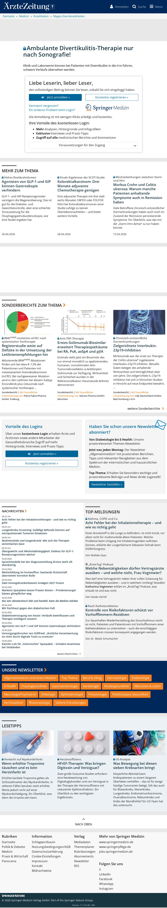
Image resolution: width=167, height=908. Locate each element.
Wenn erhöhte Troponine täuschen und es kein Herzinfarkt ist (23, 768)
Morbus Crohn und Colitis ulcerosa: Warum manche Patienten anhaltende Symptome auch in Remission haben (137, 194)
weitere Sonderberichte (146, 409)
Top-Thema (69, 678)
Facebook (105, 880)
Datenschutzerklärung (47, 852)
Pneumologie (98, 695)
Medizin (7, 852)
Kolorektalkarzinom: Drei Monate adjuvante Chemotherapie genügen (78, 186)
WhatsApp (106, 884)
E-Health (10, 687)
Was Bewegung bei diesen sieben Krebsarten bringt (135, 766)
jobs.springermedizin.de (116, 852)
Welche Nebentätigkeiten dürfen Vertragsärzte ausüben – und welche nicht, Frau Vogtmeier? (124, 571)
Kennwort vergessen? (44, 106)
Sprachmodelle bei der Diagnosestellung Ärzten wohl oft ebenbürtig (37, 563)
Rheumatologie (39, 703)
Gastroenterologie (65, 687)
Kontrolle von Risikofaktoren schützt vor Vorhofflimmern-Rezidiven (119, 612)
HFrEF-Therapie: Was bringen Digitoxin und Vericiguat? (81, 766)
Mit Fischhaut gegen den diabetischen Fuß (28, 608)
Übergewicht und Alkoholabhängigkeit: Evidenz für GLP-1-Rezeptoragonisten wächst (38, 553)
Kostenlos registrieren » (111, 98)
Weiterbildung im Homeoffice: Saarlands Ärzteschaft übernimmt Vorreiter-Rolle (34, 574)
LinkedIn (105, 875)
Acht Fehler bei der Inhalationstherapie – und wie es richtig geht (39, 521)
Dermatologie (116, 678)
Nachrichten (13, 511)
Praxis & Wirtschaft (15, 857)
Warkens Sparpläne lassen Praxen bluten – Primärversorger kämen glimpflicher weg (39, 592)
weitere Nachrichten (69, 654)
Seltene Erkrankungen (70, 703)
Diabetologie (140, 678)
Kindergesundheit (116, 687)
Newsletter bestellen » (106, 485)
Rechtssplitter (13, 703)
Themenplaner (84, 847)
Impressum (40, 862)
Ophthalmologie (72, 695)
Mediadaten (82, 843)
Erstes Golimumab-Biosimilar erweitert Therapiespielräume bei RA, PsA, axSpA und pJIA (82, 347)
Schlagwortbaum (43, 843)
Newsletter (81, 862)
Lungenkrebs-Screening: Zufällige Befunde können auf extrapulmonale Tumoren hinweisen (36, 532)
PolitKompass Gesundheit (130, 695)
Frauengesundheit (34, 687)
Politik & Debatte (13, 847)
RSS (76, 866)
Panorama (9, 862)
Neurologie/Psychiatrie (20, 695)
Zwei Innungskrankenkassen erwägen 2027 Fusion (33, 583)
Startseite (8, 843)
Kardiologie (91, 687)
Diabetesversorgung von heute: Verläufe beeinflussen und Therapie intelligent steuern (38, 617)
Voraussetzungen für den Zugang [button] (97, 145)
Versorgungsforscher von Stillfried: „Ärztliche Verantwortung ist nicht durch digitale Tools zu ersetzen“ (40, 635)
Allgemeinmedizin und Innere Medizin (30, 678)
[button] (155, 7)
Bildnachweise (41, 871)
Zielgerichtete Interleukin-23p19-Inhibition (135, 348)
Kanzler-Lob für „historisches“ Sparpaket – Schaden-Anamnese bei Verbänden (41, 646)
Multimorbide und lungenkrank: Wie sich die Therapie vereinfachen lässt (35, 542)
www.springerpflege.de (115, 847)
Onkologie (48, 695)
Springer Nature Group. (78, 901)
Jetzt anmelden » (55, 98)
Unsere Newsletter (22, 670)
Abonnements (84, 857)
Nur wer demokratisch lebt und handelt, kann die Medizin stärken (40, 601)
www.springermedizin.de (116, 843)
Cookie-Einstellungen (46, 857)
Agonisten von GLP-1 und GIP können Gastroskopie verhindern (26, 186)
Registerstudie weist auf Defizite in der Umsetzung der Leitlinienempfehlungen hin (27, 350)
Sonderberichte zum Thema (32, 305)
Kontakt (37, 866)
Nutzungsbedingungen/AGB (51, 847)
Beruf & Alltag (92, 678)
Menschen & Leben (147, 687)
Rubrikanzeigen (84, 852)
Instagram (106, 889)
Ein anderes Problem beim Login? (52, 110)
